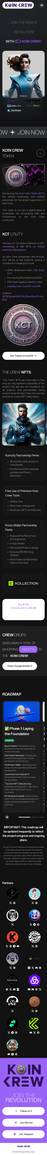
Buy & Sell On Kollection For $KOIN (23, 606)
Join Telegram (23, 1134)
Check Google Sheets (19, 666)
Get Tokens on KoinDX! (23, 355)
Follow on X (23, 1111)
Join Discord (24, 1122)
